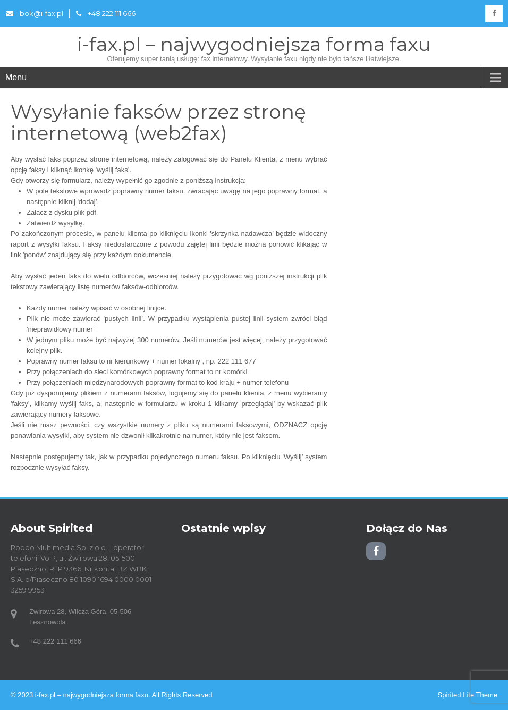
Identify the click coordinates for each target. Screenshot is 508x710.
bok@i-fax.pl (34, 13)
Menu (16, 77)
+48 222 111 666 (106, 13)
